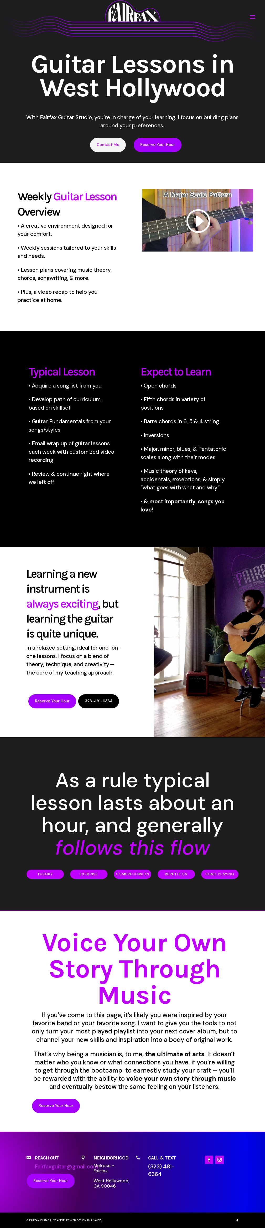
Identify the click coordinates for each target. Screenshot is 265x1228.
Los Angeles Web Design (69, 1220)
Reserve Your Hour (157, 144)
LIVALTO (96, 1220)
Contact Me (108, 144)
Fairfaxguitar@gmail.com (66, 1166)
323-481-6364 (98, 701)
